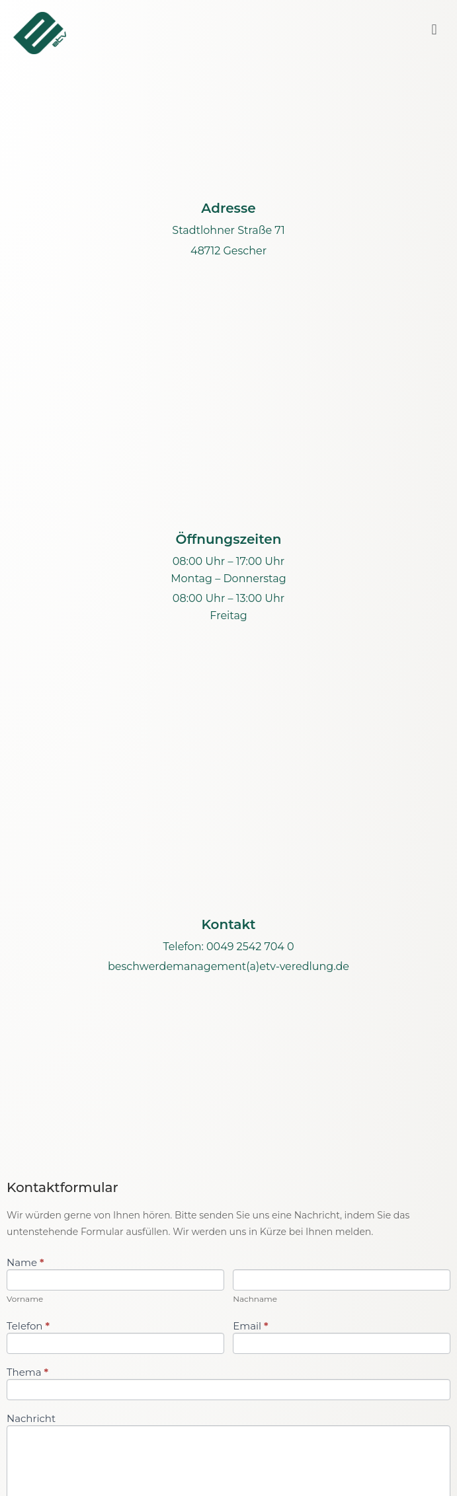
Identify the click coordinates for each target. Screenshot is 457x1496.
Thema (27, 1372)
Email (250, 1326)
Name (25, 1263)
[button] (434, 30)
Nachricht (31, 1419)
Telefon (28, 1326)
